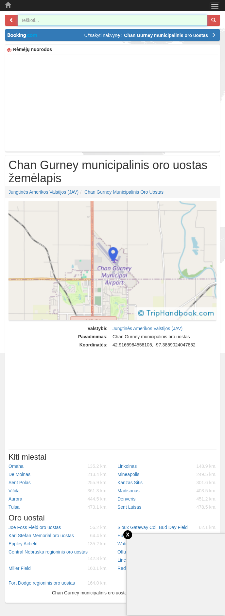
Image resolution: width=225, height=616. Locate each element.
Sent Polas (58, 482)
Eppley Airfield (58, 543)
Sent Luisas (166, 507)
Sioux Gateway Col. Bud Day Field (166, 527)
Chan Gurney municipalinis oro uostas (124, 192)
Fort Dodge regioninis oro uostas (58, 583)
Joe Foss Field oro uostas (58, 527)
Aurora (58, 499)
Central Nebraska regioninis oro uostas (58, 555)
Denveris (166, 499)
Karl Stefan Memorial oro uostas (58, 535)
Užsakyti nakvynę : (150, 35)
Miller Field (58, 568)
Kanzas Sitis (166, 482)
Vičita (58, 490)
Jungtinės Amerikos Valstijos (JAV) (43, 192)
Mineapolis (166, 474)
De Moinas (58, 474)
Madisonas (166, 490)
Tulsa (58, 507)
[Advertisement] (112, 102)
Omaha (58, 466)
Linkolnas (166, 466)
